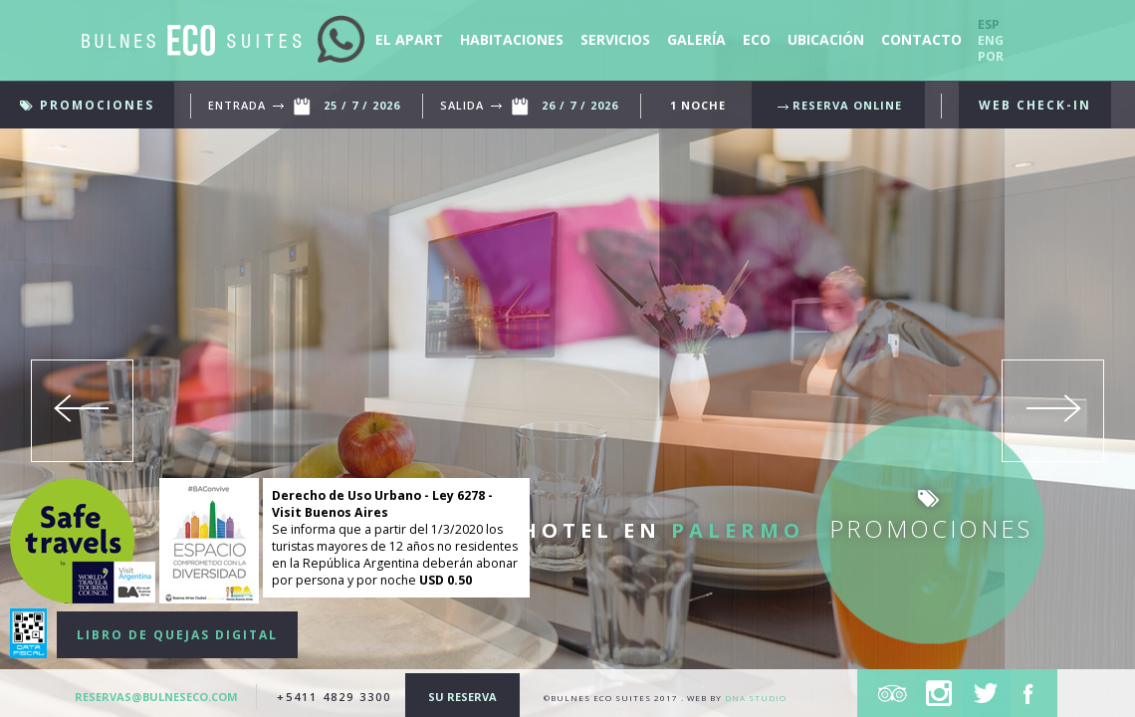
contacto (921, 39)
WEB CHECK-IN (1035, 105)
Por (991, 56)
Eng (991, 40)
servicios (617, 39)
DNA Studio (756, 697)
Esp (989, 24)
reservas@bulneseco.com (158, 696)
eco (757, 39)
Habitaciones (514, 39)
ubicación (828, 39)
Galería (698, 39)
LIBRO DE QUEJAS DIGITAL (177, 634)
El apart (411, 39)
